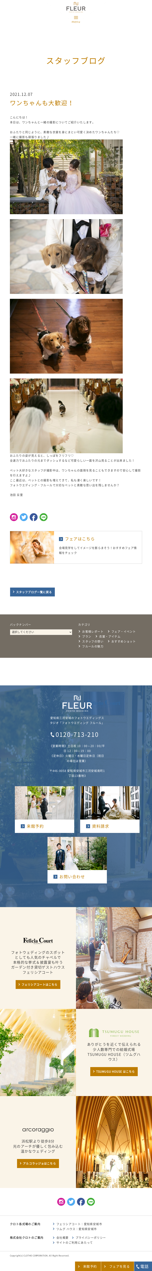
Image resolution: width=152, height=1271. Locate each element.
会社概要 (62, 1237)
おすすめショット (123, 641)
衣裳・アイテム (110, 636)
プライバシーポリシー (91, 1237)
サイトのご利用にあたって (74, 1242)
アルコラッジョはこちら (39, 1163)
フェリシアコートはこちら (39, 984)
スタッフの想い (93, 641)
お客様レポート (93, 631)
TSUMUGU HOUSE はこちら (115, 1071)
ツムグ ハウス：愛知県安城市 (76, 1229)
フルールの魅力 (93, 646)
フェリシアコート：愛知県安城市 (79, 1224)
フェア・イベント (123, 631)
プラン (86, 636)
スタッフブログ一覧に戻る (34, 592)
